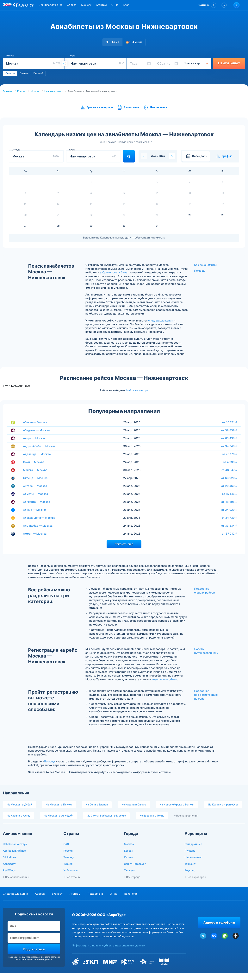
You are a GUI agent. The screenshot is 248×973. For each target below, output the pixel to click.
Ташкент (129, 870)
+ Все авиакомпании (16, 877)
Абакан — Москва (35, 422)
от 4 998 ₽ (230, 462)
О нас (114, 5)
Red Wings (9, 870)
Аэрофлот (9, 864)
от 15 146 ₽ (229, 493)
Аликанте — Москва (36, 502)
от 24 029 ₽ (229, 509)
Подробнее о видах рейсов (204, 590)
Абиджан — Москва (36, 430)
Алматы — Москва (35, 494)
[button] (207, 5)
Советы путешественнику (206, 651)
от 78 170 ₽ (229, 454)
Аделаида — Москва (37, 454)
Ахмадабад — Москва (38, 525)
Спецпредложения (50, 5)
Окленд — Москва (35, 478)
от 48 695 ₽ (229, 501)
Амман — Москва (34, 533)
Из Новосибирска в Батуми (177, 804)
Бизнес (24, 73)
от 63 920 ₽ (229, 478)
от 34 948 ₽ (229, 446)
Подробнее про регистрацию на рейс (206, 694)
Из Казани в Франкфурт (223, 804)
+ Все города (132, 877)
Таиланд (69, 857)
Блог (126, 5)
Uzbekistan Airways (15, 844)
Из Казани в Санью (133, 804)
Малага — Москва (35, 470)
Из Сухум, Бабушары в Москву (106, 815)
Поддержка (95, 893)
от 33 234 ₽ (229, 525)
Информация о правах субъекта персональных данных (108, 945)
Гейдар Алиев (193, 844)
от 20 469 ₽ (229, 485)
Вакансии (130, 893)
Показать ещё (124, 544)
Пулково (190, 850)
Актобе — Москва (35, 486)
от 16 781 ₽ (229, 422)
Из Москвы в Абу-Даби (58, 815)
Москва (34, 91)
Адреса (71, 5)
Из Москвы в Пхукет (59, 804)
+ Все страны (72, 877)
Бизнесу (86, 5)
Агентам (101, 5)
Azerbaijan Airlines (14, 850)
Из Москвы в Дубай (19, 804)
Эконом (10, 73)
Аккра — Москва (34, 438)
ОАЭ (66, 844)
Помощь (199, 270)
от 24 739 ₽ (229, 517)
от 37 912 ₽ (229, 533)
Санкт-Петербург (135, 864)
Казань (128, 857)
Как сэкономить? (205, 265)
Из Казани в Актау (18, 815)
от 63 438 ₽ (229, 438)
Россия (21, 91)
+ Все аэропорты (195, 877)
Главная (7, 91)
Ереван (128, 850)
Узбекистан (71, 870)
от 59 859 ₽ (229, 430)
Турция (68, 864)
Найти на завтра (137, 390)
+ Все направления (186, 815)
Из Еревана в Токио (152, 815)
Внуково (190, 870)
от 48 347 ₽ (229, 470)
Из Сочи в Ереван (97, 804)
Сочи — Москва (33, 462)
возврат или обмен (164, 679)
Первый (38, 73)
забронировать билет (114, 272)
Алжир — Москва (34, 510)
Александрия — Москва (39, 517)
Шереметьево (193, 857)
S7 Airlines (9, 857)
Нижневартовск (53, 91)
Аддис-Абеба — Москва (39, 446)
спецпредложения (160, 320)
